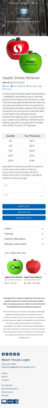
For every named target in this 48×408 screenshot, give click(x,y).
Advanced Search (9, 389)
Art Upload (6, 385)
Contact (5, 380)
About (4, 377)
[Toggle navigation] (3, 25)
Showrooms (7, 392)
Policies (5, 395)
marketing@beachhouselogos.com (23, 21)
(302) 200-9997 (23, 19)
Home (4, 373)
